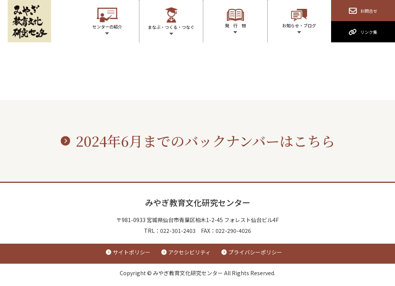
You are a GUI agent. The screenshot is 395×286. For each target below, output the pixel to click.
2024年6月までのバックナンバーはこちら (205, 141)
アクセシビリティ (189, 252)
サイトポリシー (132, 252)
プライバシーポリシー (255, 252)
